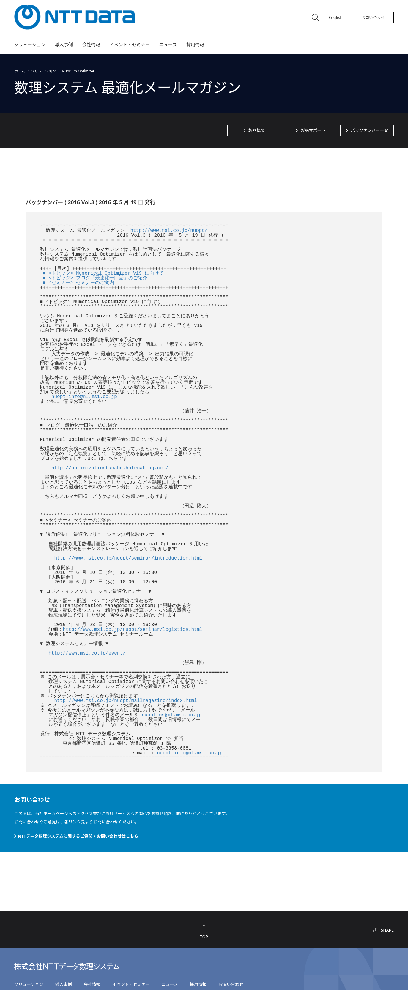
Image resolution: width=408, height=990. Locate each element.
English (335, 17)
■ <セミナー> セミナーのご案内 (78, 283)
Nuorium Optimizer (78, 71)
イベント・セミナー (130, 44)
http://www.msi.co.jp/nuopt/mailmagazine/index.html (125, 701)
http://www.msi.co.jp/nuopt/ (168, 230)
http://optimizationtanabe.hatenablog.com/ (109, 468)
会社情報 (91, 44)
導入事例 (64, 44)
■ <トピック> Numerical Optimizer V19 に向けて (103, 273)
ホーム (19, 71)
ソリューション (29, 44)
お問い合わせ (373, 17)
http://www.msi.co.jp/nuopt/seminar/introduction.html (128, 558)
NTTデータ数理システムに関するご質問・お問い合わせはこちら (78, 836)
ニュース (168, 44)
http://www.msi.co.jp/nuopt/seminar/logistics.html (132, 629)
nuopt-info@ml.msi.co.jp (84, 397)
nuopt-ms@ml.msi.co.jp (172, 715)
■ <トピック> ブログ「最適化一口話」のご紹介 (95, 278)
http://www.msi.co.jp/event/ (86, 653)
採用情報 (195, 44)
